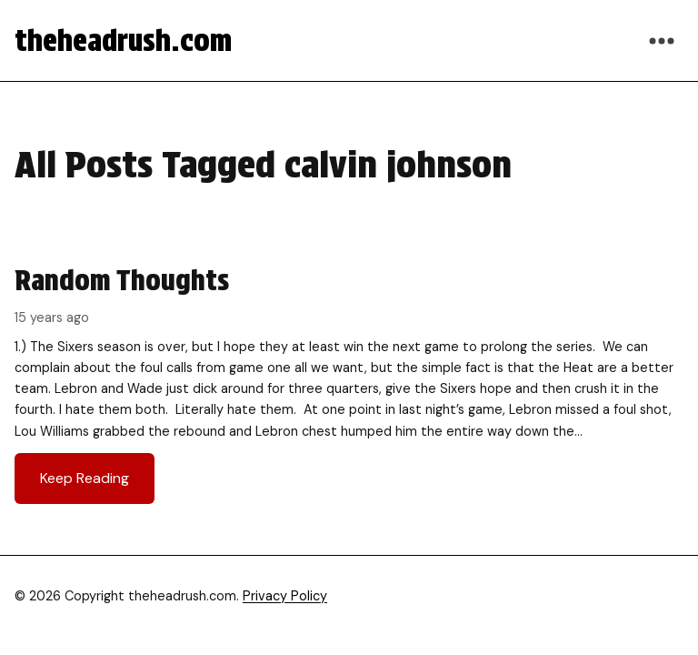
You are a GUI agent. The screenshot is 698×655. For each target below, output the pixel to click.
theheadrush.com (123, 40)
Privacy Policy (285, 596)
